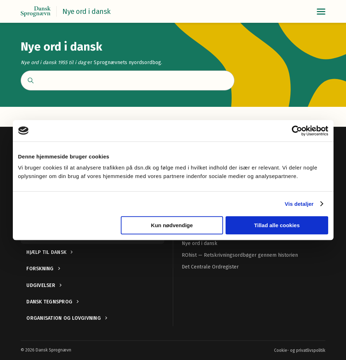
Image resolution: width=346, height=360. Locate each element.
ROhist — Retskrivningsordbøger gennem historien (240, 255)
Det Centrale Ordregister (210, 267)
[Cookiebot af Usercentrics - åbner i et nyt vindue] (297, 130)
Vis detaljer (299, 204)
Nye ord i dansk (199, 243)
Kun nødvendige (172, 225)
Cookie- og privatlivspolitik (299, 350)
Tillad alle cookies (277, 225)
